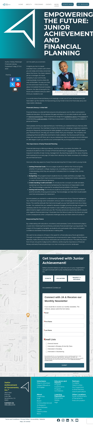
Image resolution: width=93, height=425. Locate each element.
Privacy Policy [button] (25, 419)
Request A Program (77, 278)
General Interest (53, 343)
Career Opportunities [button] (42, 410)
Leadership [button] (41, 396)
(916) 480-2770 (9, 405)
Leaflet (72, 376)
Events (48, 4)
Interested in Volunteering (56, 351)
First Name (48, 321)
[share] (12, 80)
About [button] (39, 394)
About (28, 4)
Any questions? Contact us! (51, 287)
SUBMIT (64, 365)
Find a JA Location (78, 400)
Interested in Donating (55, 349)
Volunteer (60, 278)
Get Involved (83, 4)
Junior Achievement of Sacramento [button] (79, 397)
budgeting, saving (71, 116)
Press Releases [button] (42, 407)
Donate (48, 278)
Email (46, 313)
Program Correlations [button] (58, 390)
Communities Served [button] (44, 403)
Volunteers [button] (41, 381)
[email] (15, 90)
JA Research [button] (41, 405)
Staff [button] (38, 398)
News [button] (39, 414)
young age (71, 150)
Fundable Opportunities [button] (77, 384)
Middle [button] (56, 400)
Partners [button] (75, 381)
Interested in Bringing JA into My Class (60, 346)
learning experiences (36, 116)
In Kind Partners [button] (78, 389)
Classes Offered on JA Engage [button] (43, 386)
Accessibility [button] (35, 419)
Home (21, 4)
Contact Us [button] (9, 403)
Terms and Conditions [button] (12, 419)
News (56, 4)
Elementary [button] (58, 398)
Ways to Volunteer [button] (43, 383)
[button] (31, 4)
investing (83, 116)
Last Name (48, 330)
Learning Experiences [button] (59, 395)
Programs (39, 4)
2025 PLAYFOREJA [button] (79, 392)
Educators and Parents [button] (60, 382)
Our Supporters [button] (78, 387)
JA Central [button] (27, 421)
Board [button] (39, 401)
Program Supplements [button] (59, 386)
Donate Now (68, 4)
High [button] (56, 402)
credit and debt (42, 119)
